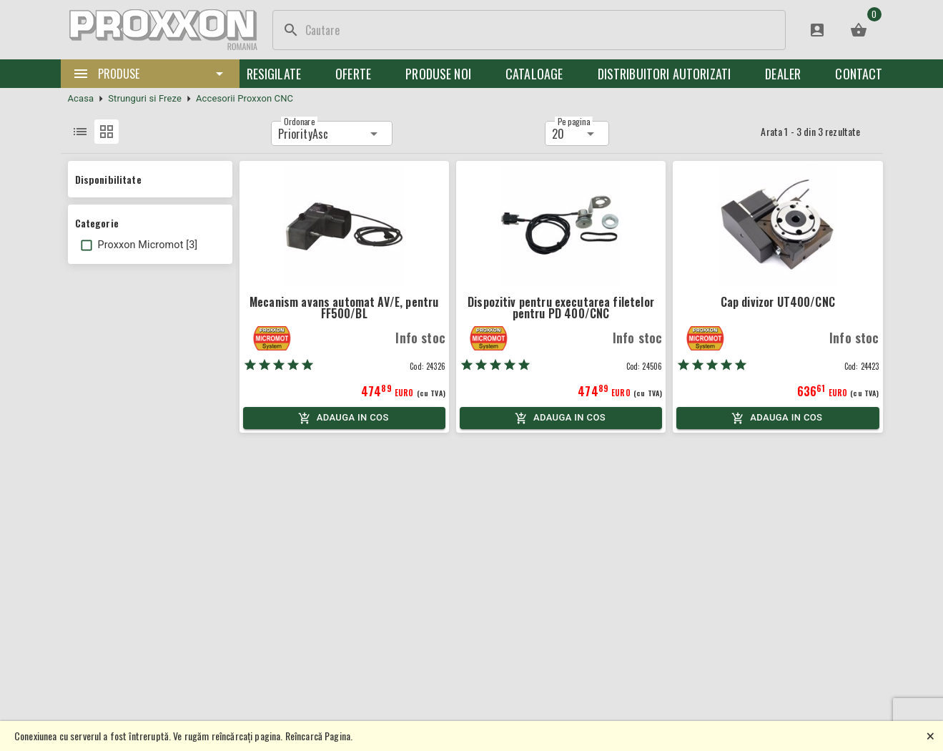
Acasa (81, 98)
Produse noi (438, 73)
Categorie (97, 222)
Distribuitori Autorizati (664, 73)
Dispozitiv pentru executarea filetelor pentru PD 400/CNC (561, 307)
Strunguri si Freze (145, 98)
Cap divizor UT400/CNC (778, 301)
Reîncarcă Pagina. (319, 735)
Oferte (353, 73)
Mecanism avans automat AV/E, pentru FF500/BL (344, 307)
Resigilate (274, 73)
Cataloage (534, 73)
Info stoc (420, 337)
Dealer (783, 73)
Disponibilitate (108, 179)
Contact (858, 73)
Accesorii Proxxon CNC (244, 98)
